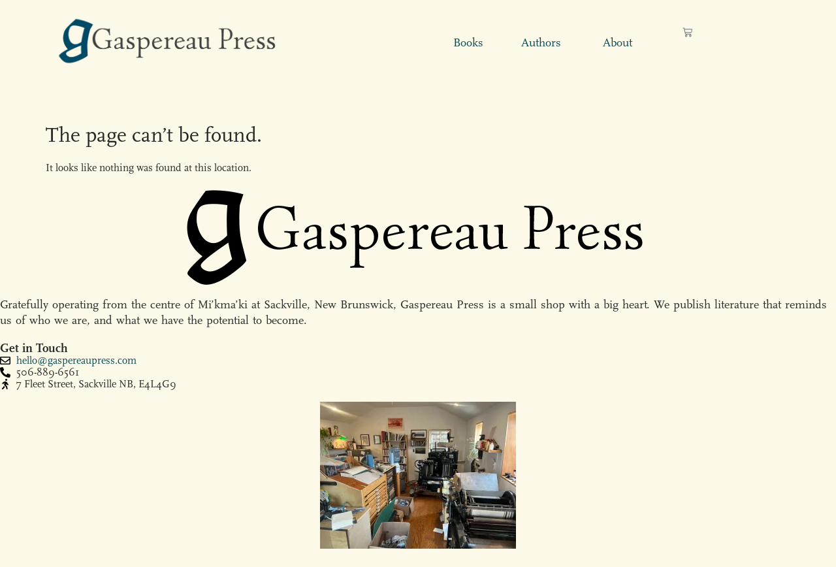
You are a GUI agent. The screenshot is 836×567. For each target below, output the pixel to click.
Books (468, 43)
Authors (541, 43)
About (617, 43)
